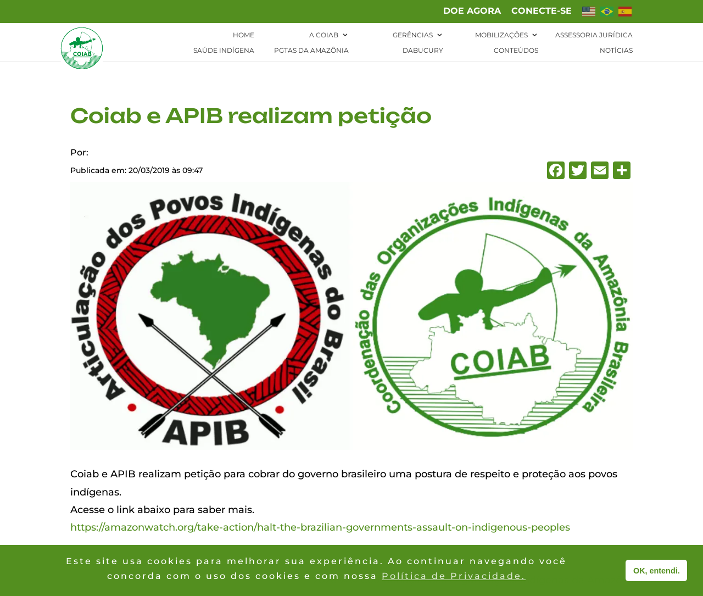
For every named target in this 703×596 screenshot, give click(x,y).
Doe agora (472, 11)
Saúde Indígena (223, 50)
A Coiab (323, 35)
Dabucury (423, 50)
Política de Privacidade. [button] (454, 576)
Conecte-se (541, 11)
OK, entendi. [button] (656, 570)
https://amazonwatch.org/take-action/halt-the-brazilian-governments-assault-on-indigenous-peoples (320, 527)
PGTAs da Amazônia (311, 50)
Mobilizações (501, 35)
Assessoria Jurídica (594, 35)
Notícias (616, 50)
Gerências (413, 35)
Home (243, 35)
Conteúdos (516, 50)
